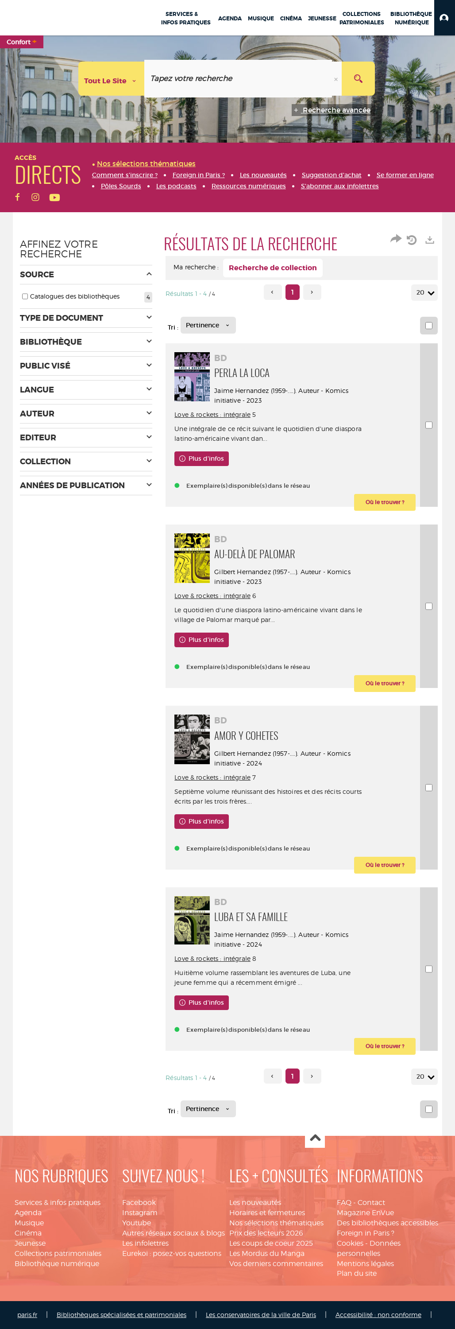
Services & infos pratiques (57, 1202)
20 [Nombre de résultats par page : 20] (421, 293)
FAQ (344, 1202)
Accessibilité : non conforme (378, 1314)
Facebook (139, 1202)
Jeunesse (30, 1243)
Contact (371, 1202)
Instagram (140, 1213)
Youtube (136, 1223)
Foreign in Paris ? (365, 1233)
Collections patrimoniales (58, 1253)
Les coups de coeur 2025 (271, 1243)
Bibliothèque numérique (57, 1263)
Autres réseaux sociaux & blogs (173, 1233)
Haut (315, 1138)
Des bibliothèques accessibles (387, 1223)
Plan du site (357, 1273)
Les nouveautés (255, 1202)
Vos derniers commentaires (276, 1263)
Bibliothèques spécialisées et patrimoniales (121, 1314)
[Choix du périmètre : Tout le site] (111, 78)
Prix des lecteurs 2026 (266, 1233)
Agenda (28, 1213)
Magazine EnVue (365, 1213)
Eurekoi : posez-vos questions (171, 1253)
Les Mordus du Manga (267, 1253)
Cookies (350, 1243)
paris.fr (27, 1314)
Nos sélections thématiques (276, 1223)
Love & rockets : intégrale (212, 414)
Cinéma (28, 1233)
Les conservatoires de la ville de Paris (261, 1314)
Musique (29, 1223)
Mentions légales (365, 1263)
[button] (444, 17)
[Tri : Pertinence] (208, 325)
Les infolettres (145, 1243)
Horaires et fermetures (267, 1213)
